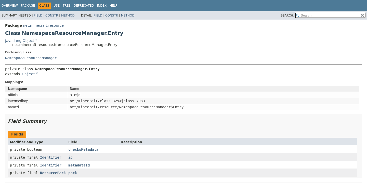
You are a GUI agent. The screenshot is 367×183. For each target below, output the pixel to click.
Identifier (50, 157)
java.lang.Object (19, 41)
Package (28, 5)
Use (57, 5)
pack (72, 173)
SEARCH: (287, 15)
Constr (51, 15)
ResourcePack (53, 173)
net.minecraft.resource (43, 25)
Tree (67, 5)
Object (28, 74)
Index (102, 5)
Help (113, 5)
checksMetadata (83, 149)
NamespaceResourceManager (31, 58)
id (70, 157)
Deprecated (84, 5)
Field (38, 15)
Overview (10, 5)
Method (68, 15)
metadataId (79, 165)
